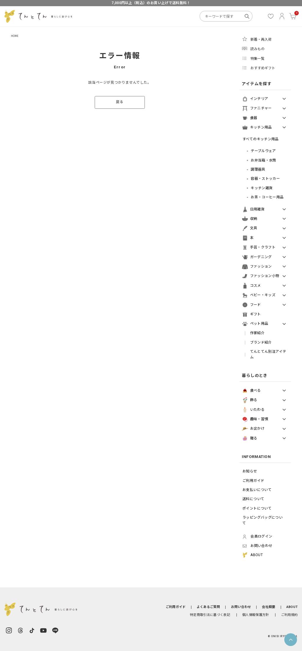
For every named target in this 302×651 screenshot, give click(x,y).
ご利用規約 (289, 615)
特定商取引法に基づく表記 (210, 615)
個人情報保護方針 (255, 615)
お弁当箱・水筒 (263, 160)
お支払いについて (257, 490)
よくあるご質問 (208, 607)
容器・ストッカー (265, 179)
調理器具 (258, 169)
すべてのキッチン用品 (260, 139)
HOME (15, 35)
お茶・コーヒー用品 (267, 197)
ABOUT (292, 607)
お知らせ (249, 471)
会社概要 (268, 607)
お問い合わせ (241, 607)
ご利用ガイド (253, 481)
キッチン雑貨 (262, 188)
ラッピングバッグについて (262, 520)
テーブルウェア (263, 151)
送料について (253, 499)
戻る (119, 102)
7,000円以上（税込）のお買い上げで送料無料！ (151, 3)
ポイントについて (257, 508)
